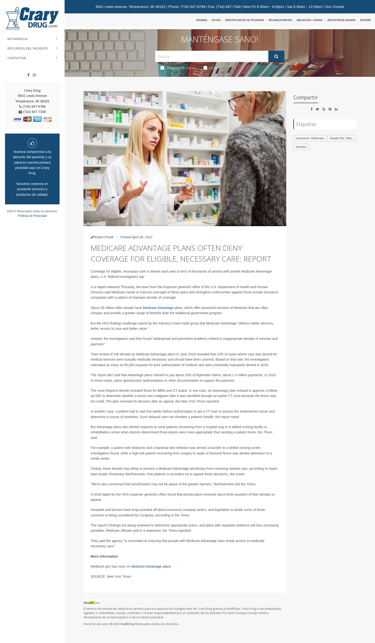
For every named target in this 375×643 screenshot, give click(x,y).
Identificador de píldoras (244, 20)
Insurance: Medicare (310, 138)
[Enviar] (276, 56)
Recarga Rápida (280, 20)
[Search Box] (211, 56)
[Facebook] (28, 75)
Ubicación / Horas (309, 20)
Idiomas (201, 20)
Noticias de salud (177, 67)
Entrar (365, 20)
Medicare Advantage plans (151, 566)
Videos (212, 67)
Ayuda (216, 20)
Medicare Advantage (158, 308)
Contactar (16, 58)
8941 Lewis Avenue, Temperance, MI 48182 (130, 7)
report (101, 287)
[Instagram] (34, 75)
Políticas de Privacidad (32, 216)
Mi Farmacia (17, 39)
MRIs (161, 390)
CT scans (180, 390)
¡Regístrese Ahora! (341, 20)
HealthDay (127, 624)
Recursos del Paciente (27, 48)
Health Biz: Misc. (341, 138)
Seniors (301, 147)
